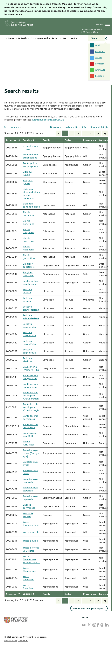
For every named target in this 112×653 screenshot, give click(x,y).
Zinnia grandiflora (29, 257)
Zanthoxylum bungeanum (30, 377)
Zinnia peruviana (28, 214)
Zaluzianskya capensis (30, 480)
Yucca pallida (30, 540)
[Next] (98, 133)
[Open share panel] (96, 38)
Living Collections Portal (46, 38)
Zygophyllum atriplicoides (30, 156)
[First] (58, 133)
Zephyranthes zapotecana (30, 282)
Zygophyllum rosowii (30, 147)
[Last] (105, 133)
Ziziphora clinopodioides (31, 205)
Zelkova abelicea (28, 360)
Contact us (23, 640)
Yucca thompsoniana (31, 523)
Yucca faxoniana (28, 578)
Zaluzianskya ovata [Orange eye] (31, 453)
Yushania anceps (28, 515)
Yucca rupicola (31, 532)
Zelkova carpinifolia (29, 325)
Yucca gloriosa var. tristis (31, 549)
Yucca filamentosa (29, 569)
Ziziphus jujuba (28, 173)
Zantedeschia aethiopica (30, 417)
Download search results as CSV (68, 127)
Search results (21, 91)
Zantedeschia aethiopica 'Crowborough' (31, 395)
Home (11, 38)
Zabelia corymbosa (29, 506)
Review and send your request (89, 608)
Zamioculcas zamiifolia (30, 434)
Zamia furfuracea (29, 443)
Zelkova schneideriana (31, 308)
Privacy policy (10, 640)
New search (12, 127)
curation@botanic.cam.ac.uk (48, 119)
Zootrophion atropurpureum (31, 165)
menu (103, 24)
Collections (23, 38)
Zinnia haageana (28, 231)
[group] (56, 367)
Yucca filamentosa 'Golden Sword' (31, 559)
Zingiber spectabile (29, 265)
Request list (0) (99, 127)
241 (91, 133)
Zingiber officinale (28, 274)
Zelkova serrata (27, 291)
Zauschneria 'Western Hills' (31, 368)
